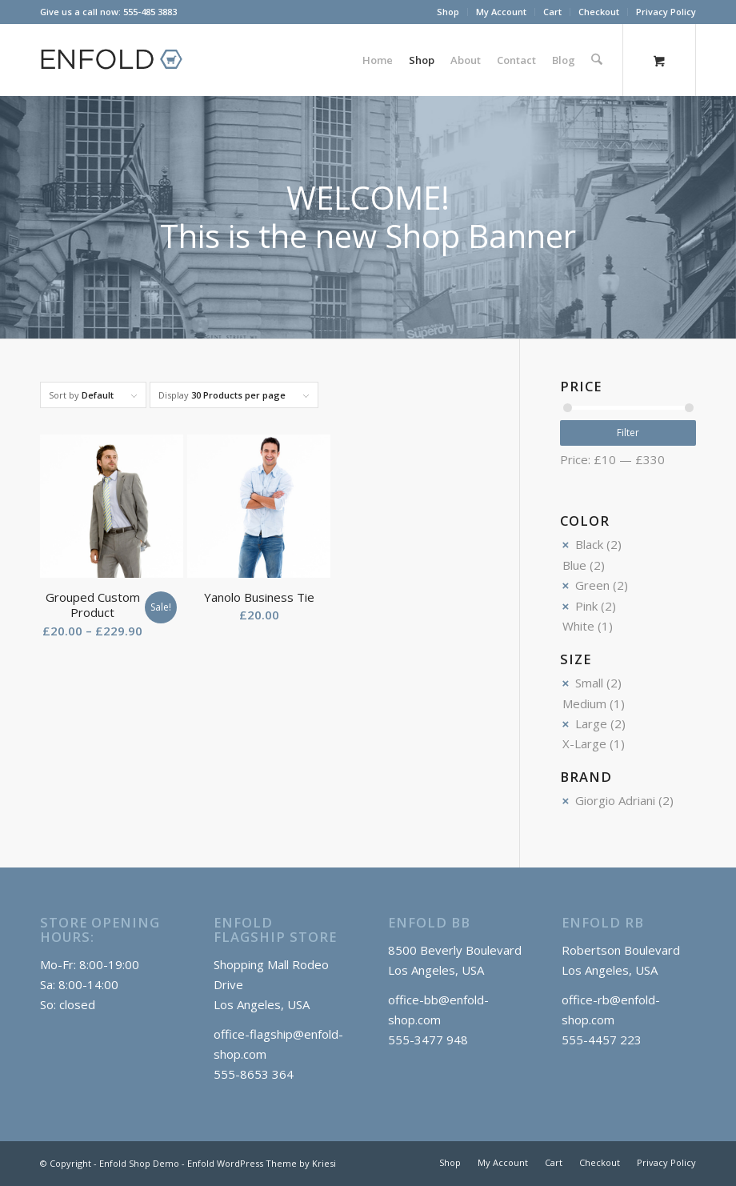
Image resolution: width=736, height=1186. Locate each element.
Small (589, 683)
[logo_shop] (118, 60)
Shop (448, 12)
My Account (501, 12)
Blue (574, 565)
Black (589, 544)
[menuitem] (448, 12)
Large (591, 723)
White (578, 626)
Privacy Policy (666, 12)
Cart (552, 12)
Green (592, 585)
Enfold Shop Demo (139, 1163)
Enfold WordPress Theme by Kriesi (261, 1163)
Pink (586, 606)
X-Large (584, 743)
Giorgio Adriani (615, 800)
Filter (628, 432)
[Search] (597, 60)
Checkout (598, 12)
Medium (584, 703)
